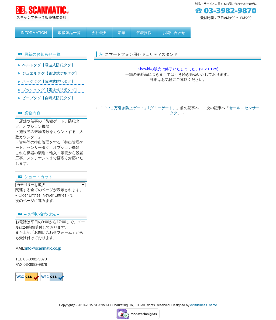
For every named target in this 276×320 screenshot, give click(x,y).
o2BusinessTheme (203, 305)
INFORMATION (34, 32)
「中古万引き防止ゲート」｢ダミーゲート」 (139, 108)
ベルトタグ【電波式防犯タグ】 (48, 65)
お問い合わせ (174, 32)
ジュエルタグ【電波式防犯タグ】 (50, 73)
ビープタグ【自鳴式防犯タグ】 (48, 98)
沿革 (121, 32)
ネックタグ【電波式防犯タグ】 (48, 81)
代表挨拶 (143, 32)
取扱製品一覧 (69, 32)
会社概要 (99, 32)
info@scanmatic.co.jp (43, 248)
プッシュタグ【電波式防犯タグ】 (50, 90)
